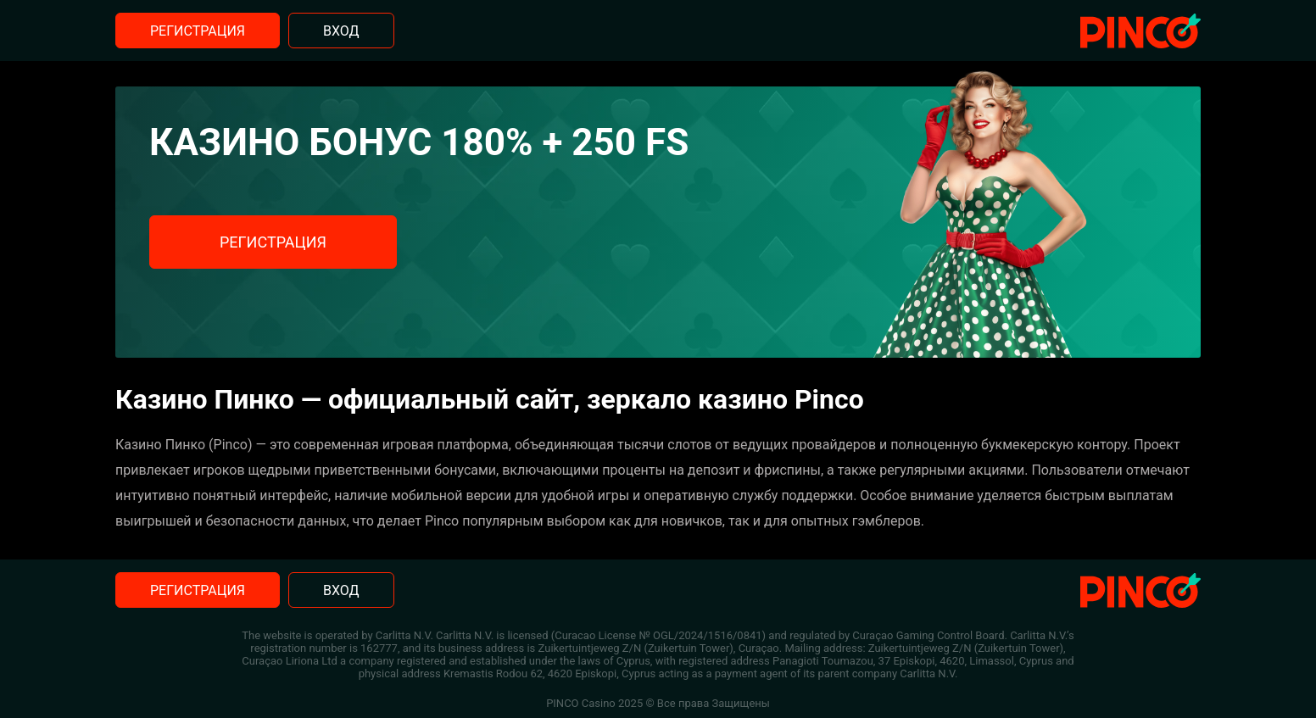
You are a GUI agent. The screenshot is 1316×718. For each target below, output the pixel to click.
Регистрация (197, 31)
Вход (341, 31)
